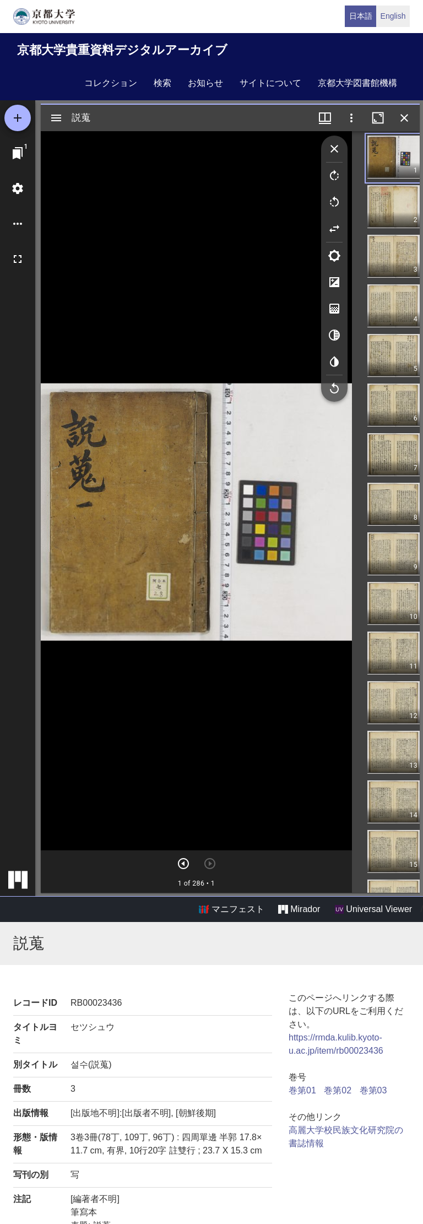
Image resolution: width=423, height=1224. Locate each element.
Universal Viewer (373, 909)
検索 (162, 83)
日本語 (360, 16)
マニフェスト (231, 909)
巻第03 (373, 1090)
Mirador (299, 909)
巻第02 (337, 1090)
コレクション (110, 83)
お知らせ (205, 83)
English (393, 16)
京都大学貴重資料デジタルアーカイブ (122, 50)
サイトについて (270, 83)
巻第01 (302, 1090)
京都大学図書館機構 (357, 83)
